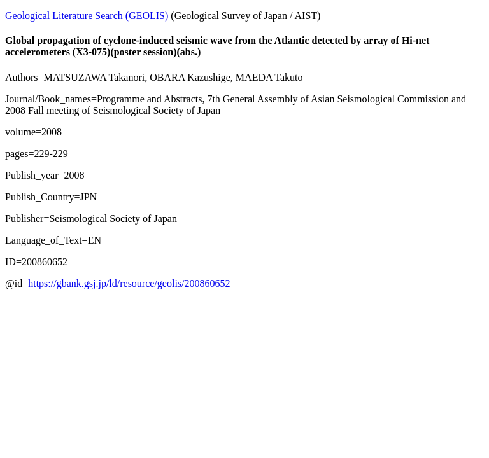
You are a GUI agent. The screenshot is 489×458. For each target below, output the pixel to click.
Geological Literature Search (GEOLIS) (86, 15)
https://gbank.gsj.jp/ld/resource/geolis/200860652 (129, 283)
